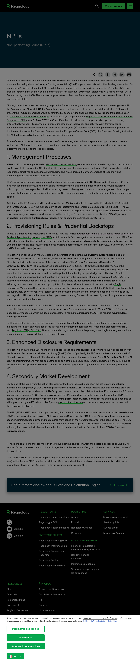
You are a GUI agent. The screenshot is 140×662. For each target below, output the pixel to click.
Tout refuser (25, 640)
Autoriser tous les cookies (25, 649)
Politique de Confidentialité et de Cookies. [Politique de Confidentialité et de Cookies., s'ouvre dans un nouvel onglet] (106, 624)
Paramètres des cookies (25, 631)
